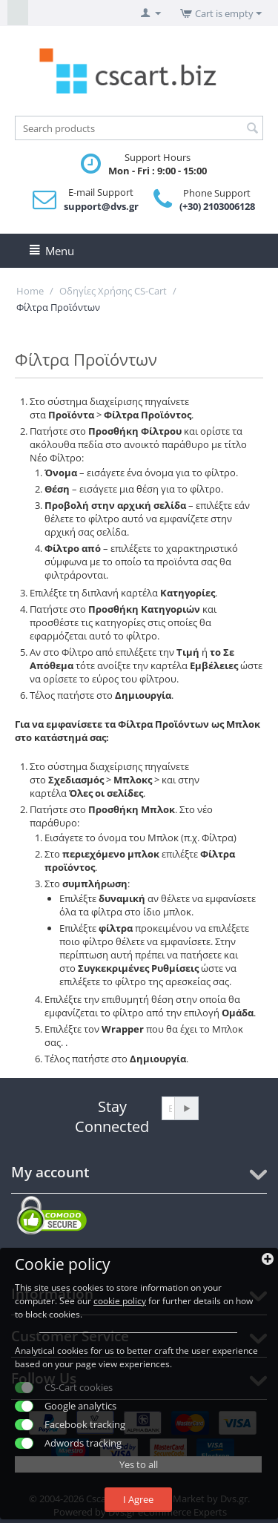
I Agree (138, 1499)
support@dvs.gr (101, 206)
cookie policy (119, 1301)
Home (30, 290)
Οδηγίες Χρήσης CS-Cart (113, 290)
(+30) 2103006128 (217, 206)
